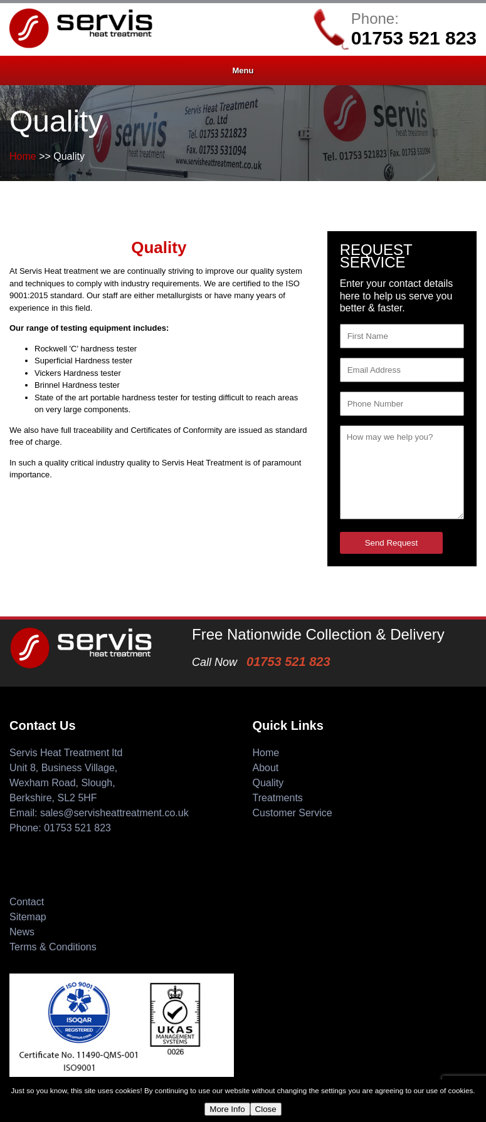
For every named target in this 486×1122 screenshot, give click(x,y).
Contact (26, 901)
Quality (268, 782)
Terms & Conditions (53, 947)
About (266, 767)
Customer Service (292, 813)
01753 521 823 (414, 38)
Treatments (278, 797)
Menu (243, 70)
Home (22, 156)
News (21, 932)
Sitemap (27, 917)
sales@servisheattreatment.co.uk (114, 813)
